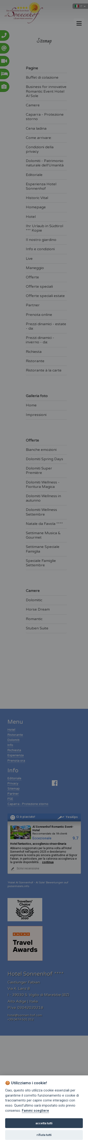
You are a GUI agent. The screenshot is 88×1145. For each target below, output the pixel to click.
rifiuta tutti (44, 1135)
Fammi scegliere (35, 1111)
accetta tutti (44, 1123)
